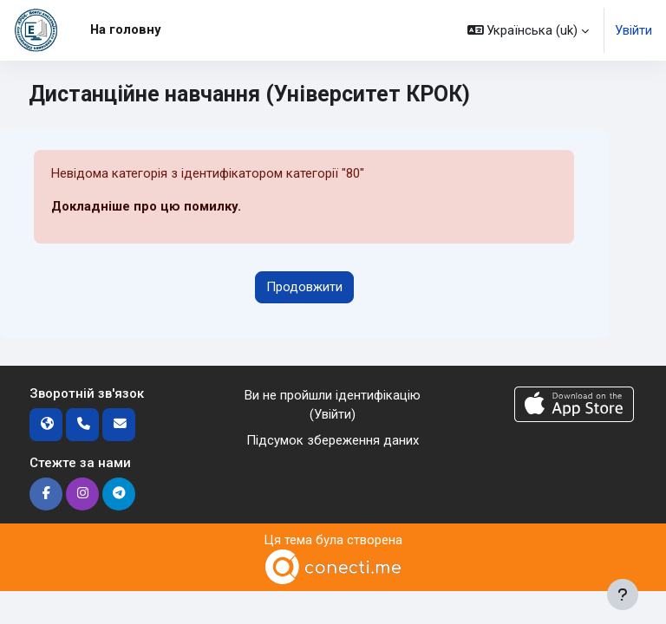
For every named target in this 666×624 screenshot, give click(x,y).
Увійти (633, 30)
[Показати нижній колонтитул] (622, 594)
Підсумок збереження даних (332, 440)
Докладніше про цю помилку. (146, 206)
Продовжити (304, 287)
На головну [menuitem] (125, 29)
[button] (528, 30)
